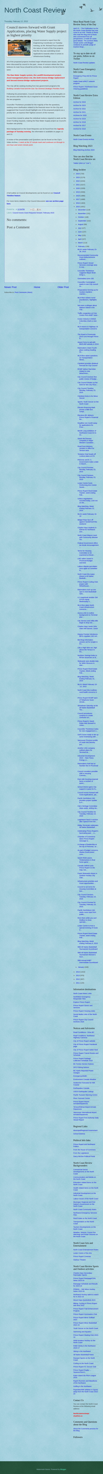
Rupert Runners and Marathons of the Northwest (85, 1382)
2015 (78, 207)
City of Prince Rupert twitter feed (85, 1050)
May (80, 235)
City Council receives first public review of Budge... (88, 378)
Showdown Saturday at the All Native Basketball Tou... (88, 708)
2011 (78, 983)
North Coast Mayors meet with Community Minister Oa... (88, 537)
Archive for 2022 (79, 109)
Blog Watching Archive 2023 (84, 150)
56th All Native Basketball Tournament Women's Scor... (87, 955)
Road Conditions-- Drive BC (83, 1032)
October (81, 217)
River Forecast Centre (81, 1098)
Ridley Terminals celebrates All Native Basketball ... (88, 826)
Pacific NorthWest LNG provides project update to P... (87, 800)
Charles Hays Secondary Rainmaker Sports (82, 1274)
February (81, 246)
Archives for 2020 (80, 115)
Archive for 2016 (79, 129)
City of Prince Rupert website (84, 1041)
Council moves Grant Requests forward (27, 213)
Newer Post (10, 287)
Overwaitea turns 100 (86, 278)
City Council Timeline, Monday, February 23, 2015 (87, 390)
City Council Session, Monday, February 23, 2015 (87, 477)
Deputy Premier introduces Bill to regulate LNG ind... (88, 635)
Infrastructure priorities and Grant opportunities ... (88, 882)
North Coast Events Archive (83, 139)
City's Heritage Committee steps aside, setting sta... (88, 807)
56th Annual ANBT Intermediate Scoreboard (88, 961)
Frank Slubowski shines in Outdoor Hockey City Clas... (87, 875)
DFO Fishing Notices (81, 1067)
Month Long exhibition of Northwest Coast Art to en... (87, 433)
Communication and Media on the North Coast (84, 1178)
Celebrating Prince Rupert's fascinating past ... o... (88, 832)
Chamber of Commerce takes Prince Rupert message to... (86, 839)
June (80, 232)
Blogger (63, 1469)
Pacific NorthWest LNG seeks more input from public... (87, 912)
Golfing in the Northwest (82, 1386)
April (80, 239)
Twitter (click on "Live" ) (82, 163)
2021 (78, 185)
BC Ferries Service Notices (83, 1064)
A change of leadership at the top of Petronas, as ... (88, 845)
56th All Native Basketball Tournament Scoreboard (87, 948)
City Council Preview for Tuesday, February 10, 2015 (87, 904)
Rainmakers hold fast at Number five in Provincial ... (88, 766)
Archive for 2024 (79, 102)
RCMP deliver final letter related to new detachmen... (87, 371)
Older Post (63, 287)
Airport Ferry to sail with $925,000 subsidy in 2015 (88, 343)
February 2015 (48, 213)
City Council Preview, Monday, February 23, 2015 (87, 470)
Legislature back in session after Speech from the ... (88, 821)
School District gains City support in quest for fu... (87, 788)
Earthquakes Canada (81, 1088)
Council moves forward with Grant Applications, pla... (88, 794)
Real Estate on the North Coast (85, 1218)
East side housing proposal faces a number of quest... (88, 781)
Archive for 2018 (79, 122)
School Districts (79, 1134)
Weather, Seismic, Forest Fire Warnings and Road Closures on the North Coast (85, 1234)
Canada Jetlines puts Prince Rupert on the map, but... (86, 868)
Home (37, 287)
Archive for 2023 (79, 105)
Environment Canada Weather (84, 1079)
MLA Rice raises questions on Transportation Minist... (87, 358)
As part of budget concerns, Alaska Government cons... (88, 852)
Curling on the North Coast (83, 1363)
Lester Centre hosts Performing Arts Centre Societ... (87, 485)
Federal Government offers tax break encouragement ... (88, 545)
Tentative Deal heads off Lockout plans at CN (87, 455)
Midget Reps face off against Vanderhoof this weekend (87, 522)
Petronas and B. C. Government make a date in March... (88, 462)
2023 (78, 177)
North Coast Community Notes (84, 1209)
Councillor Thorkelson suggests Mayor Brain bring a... (87, 273)
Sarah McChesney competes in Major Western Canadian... (86, 441)
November (82, 213)
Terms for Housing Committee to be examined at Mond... (86, 553)
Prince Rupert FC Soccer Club (84, 1367)
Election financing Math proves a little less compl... (86, 409)
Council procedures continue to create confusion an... (85, 715)
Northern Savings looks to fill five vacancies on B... (87, 656)
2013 (78, 975)
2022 (78, 181)
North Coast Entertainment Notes (85, 1250)
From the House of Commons (84, 1150)
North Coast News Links (82, 993)
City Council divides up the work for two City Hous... (88, 384)
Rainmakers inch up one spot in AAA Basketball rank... (87, 592)
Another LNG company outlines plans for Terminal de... (86, 750)
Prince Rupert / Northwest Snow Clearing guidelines (85, 88)
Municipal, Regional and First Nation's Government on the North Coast (84, 1204)
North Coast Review (35, 10)
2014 (78, 972)
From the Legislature (81, 1153)
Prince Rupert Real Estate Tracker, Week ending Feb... (87, 671)
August (81, 224)
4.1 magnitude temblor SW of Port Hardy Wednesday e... (88, 599)
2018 (78, 196)
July (79, 228)
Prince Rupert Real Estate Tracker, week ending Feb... (87, 493)
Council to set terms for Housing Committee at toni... (87, 889)
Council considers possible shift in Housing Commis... (88, 773)
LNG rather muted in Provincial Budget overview (85, 561)
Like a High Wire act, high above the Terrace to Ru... (87, 650)
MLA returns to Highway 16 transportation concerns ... (88, 329)
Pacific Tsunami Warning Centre (85, 1095)
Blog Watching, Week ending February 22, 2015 (86, 508)
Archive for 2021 (79, 112)
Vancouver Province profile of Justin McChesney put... (88, 742)
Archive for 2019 (79, 119)
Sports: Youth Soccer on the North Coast (88, 403)
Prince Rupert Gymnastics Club (85, 1314)
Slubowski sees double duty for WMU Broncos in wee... (88, 663)
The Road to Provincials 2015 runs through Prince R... (88, 336)
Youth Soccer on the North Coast (85, 1328)
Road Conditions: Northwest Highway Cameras (83, 1037)
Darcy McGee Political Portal (84, 1156)
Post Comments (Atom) (23, 292)
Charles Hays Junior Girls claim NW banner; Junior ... (88, 628)
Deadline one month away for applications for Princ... (87, 425)
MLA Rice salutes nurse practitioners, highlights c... (87, 300)
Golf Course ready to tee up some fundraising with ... (88, 736)
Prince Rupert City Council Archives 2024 (83, 1021)
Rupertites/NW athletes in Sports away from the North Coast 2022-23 (85, 1392)
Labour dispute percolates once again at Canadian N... (87, 568)
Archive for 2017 (79, 125)
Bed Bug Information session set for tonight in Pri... (88, 642)
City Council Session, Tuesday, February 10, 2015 (87, 897)
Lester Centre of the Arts (82, 1253)
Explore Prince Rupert (81, 1002)
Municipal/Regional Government (85, 1130)
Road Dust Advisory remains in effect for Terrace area (86, 448)
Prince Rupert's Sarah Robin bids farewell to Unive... (87, 723)
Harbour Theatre (79, 1260)
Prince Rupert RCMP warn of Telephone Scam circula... (87, 700)
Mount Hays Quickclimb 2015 (84, 1300)
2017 (78, 199)
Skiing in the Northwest (82, 1351)
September (82, 221)
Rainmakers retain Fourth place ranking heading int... (87, 350)
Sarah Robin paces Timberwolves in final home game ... (86, 860)
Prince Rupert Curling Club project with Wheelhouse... (88, 584)
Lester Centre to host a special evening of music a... (88, 928)
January (81, 967)
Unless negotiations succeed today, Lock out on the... (87, 501)
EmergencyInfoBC (80, 1076)
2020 (78, 188)
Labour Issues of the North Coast (85, 1199)
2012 (78, 979)
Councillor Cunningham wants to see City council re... (88, 284)
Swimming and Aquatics (82, 1332)
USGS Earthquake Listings (83, 1091)
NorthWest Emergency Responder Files (81, 998)
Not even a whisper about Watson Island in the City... (87, 307)
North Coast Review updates (84, 63)
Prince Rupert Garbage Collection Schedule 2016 (83, 1060)
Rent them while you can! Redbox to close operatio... (87, 920)
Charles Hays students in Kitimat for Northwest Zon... (87, 530)
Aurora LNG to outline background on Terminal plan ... (87, 615)
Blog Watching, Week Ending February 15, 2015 (86, 679)
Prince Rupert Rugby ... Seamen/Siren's (82, 1371)
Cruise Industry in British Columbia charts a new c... (87, 321)
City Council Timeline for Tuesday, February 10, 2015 (87, 814)
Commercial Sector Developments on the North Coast (83, 1172)
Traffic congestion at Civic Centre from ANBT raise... (88, 314)
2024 (78, 174)
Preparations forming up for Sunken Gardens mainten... (88, 292)
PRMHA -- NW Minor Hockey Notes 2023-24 (84, 1290)
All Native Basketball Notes (83, 1355)
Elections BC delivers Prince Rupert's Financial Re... (88, 417)
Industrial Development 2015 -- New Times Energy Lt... (86, 758)
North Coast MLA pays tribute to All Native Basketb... (86, 576)
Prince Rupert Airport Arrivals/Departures (81, 1103)
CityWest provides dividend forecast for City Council (88, 364)
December (82, 210)
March (80, 243)
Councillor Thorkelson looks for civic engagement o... (88, 730)
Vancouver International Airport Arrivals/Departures (85, 1113)
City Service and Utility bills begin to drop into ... (88, 622)
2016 (78, 203)
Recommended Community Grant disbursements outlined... (88, 257)
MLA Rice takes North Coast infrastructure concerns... (86, 607)
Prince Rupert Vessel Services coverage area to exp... (87, 265)
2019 (78, 192)
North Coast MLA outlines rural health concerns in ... (87, 692)
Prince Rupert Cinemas (82, 1256)
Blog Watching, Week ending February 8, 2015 (88, 942)
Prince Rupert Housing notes (84, 1011)
